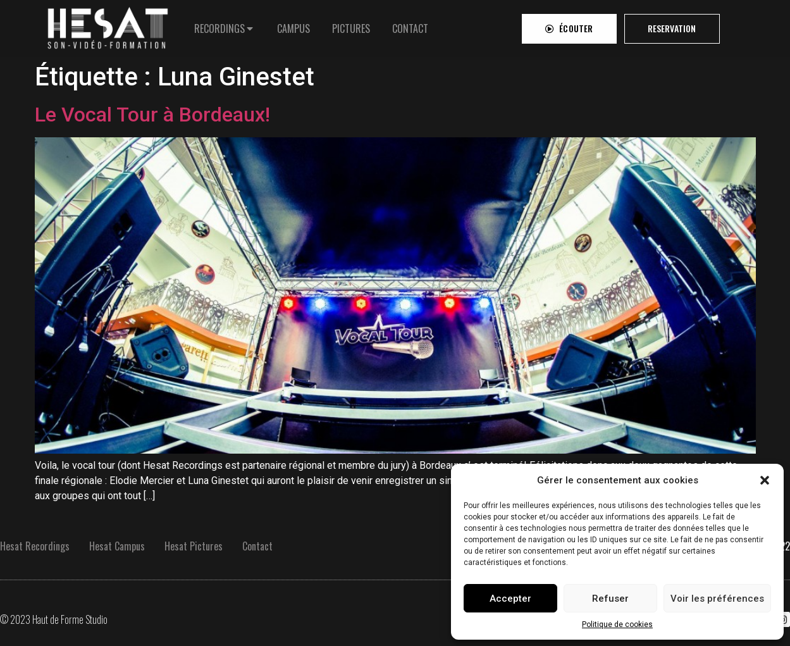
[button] (764, 480)
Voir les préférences (717, 598)
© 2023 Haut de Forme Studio (54, 619)
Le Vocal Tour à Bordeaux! (152, 114)
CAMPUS (293, 26)
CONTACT (410, 26)
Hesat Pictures (193, 546)
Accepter (510, 598)
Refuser (610, 598)
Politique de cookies (617, 624)
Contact (257, 546)
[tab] (224, 26)
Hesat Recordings (35, 546)
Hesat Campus (117, 546)
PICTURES (351, 26)
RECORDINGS (219, 26)
